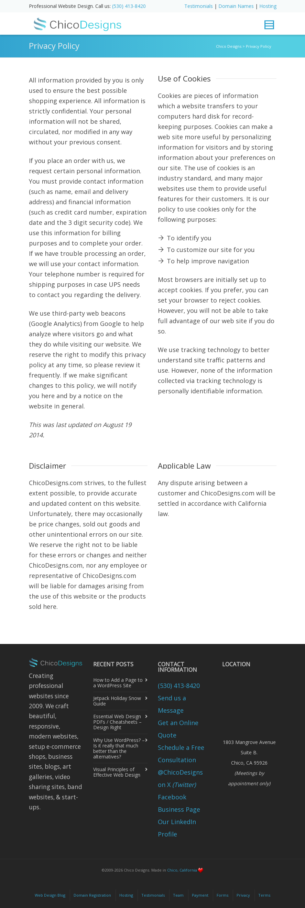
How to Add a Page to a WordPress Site (118, 683)
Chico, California (182, 870)
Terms (264, 895)
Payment (200, 895)
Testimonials (198, 6)
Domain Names (236, 6)
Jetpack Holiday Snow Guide (117, 701)
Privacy (243, 895)
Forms (222, 895)
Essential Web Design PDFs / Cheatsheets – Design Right (117, 722)
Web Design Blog (50, 895)
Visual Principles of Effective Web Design (116, 772)
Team (178, 895)
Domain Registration (92, 895)
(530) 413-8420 (129, 6)
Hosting (267, 6)
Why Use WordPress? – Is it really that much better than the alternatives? (119, 748)
